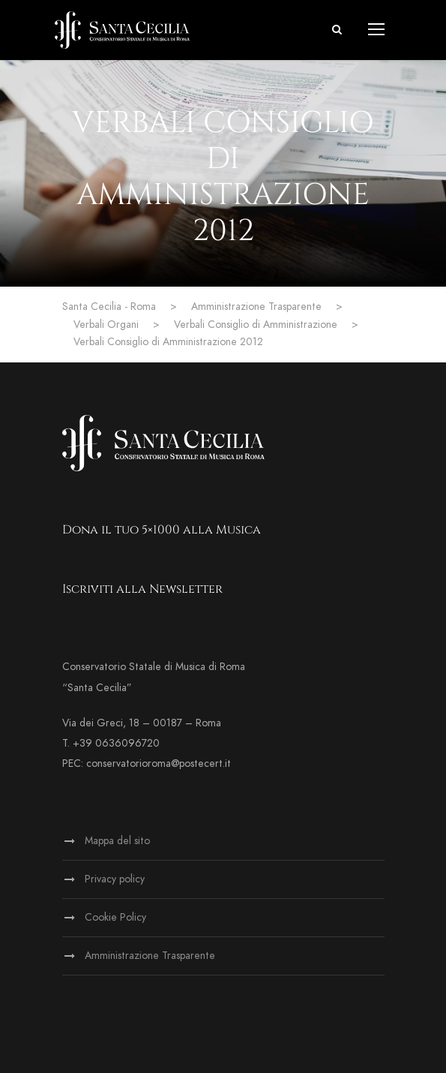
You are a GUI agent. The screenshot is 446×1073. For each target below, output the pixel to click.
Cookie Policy (115, 917)
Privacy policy (115, 879)
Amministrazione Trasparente (150, 955)
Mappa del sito (117, 841)
